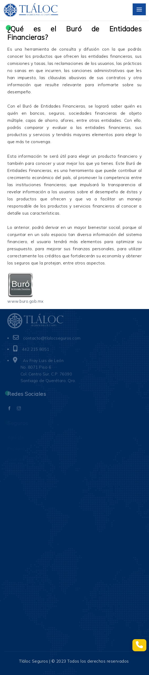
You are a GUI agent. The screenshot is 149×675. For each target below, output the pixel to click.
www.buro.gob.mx (25, 301)
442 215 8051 (35, 349)
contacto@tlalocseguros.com (52, 338)
